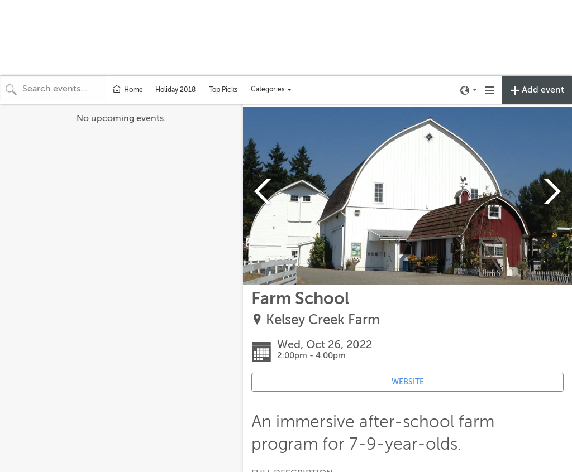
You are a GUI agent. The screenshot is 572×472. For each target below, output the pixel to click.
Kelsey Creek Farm (323, 319)
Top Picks (223, 90)
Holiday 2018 (175, 90)
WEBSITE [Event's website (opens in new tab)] (408, 382)
